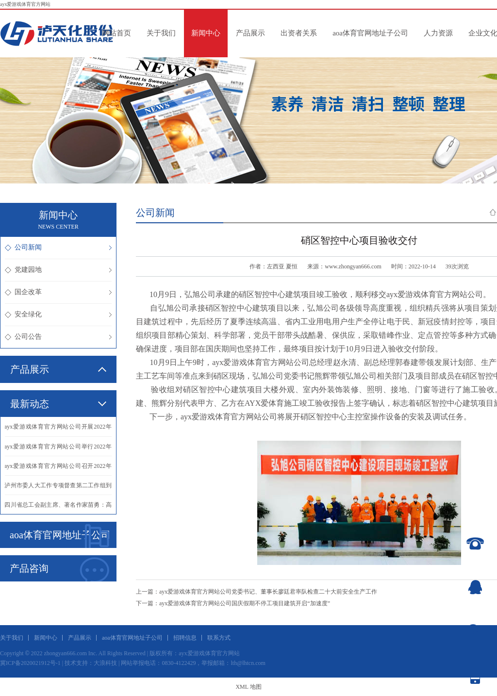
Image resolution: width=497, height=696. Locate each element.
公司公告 (58, 336)
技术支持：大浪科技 (91, 663)
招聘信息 (185, 637)
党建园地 (58, 269)
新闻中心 (205, 33)
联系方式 (219, 637)
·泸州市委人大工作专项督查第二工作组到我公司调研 (58, 488)
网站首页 (116, 33)
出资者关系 (299, 33)
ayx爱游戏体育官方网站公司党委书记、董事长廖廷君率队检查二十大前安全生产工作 (268, 591)
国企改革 (58, 292)
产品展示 (250, 33)
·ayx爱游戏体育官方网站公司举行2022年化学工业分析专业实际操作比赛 (58, 449)
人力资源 (438, 33)
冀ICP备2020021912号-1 (30, 663)
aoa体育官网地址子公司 (370, 33)
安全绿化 (58, 314)
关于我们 (161, 33)
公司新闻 (58, 247)
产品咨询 (59, 569)
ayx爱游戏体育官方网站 (25, 4)
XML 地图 (248, 686)
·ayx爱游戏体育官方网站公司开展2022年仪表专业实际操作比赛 (58, 429)
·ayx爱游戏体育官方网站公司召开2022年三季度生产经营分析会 (58, 469)
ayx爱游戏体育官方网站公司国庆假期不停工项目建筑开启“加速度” (244, 603)
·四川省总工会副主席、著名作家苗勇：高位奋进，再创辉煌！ (58, 507)
